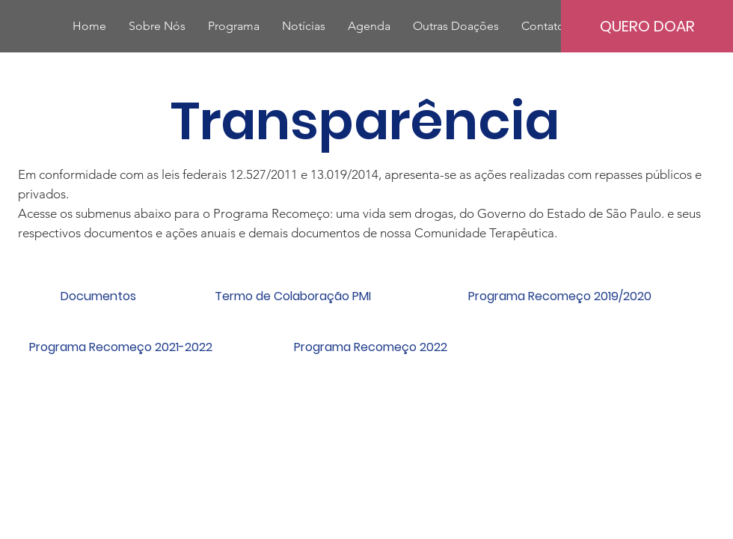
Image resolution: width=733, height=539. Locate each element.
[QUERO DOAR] (647, 26)
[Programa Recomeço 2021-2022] (120, 347)
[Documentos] (98, 296)
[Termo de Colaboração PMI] (292, 296)
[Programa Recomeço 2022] (370, 347)
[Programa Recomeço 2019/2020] (559, 296)
